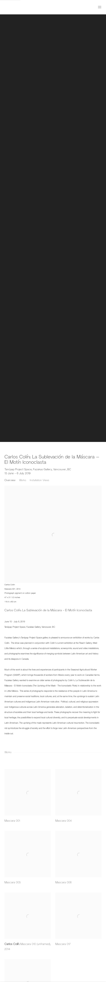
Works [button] (22, 480)
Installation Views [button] (39, 480)
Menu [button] (99, 7)
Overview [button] (9, 480)
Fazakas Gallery (16, 7)
